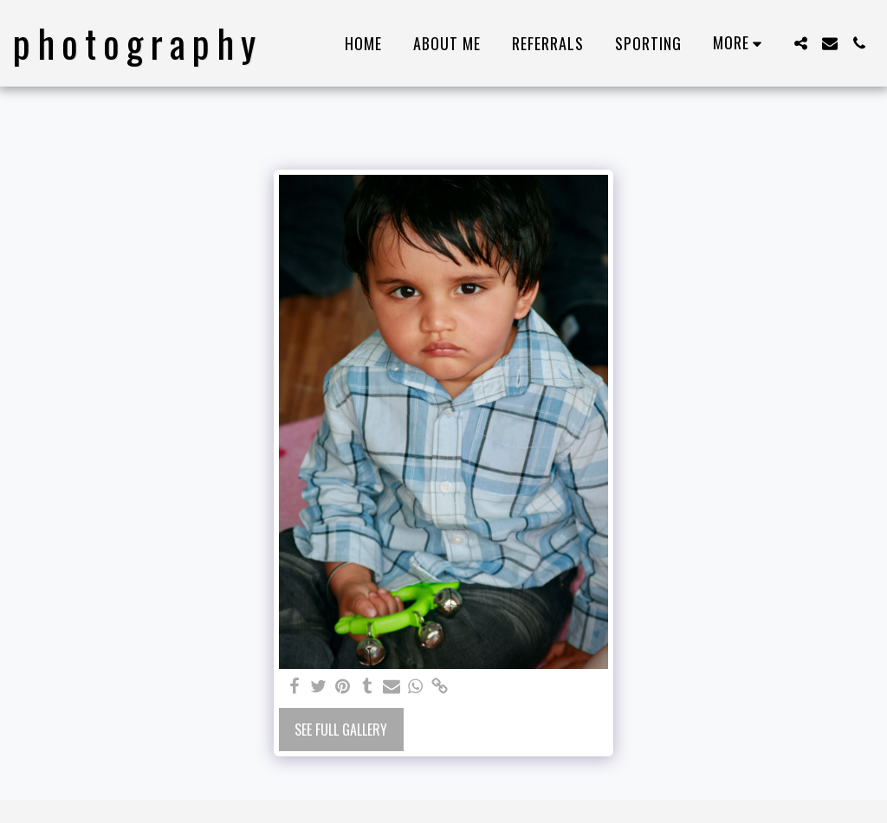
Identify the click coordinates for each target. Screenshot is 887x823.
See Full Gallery (341, 729)
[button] (800, 43)
